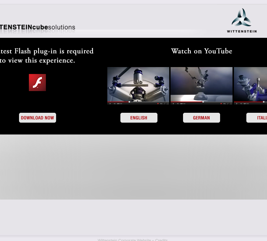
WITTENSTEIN (242, 20)
